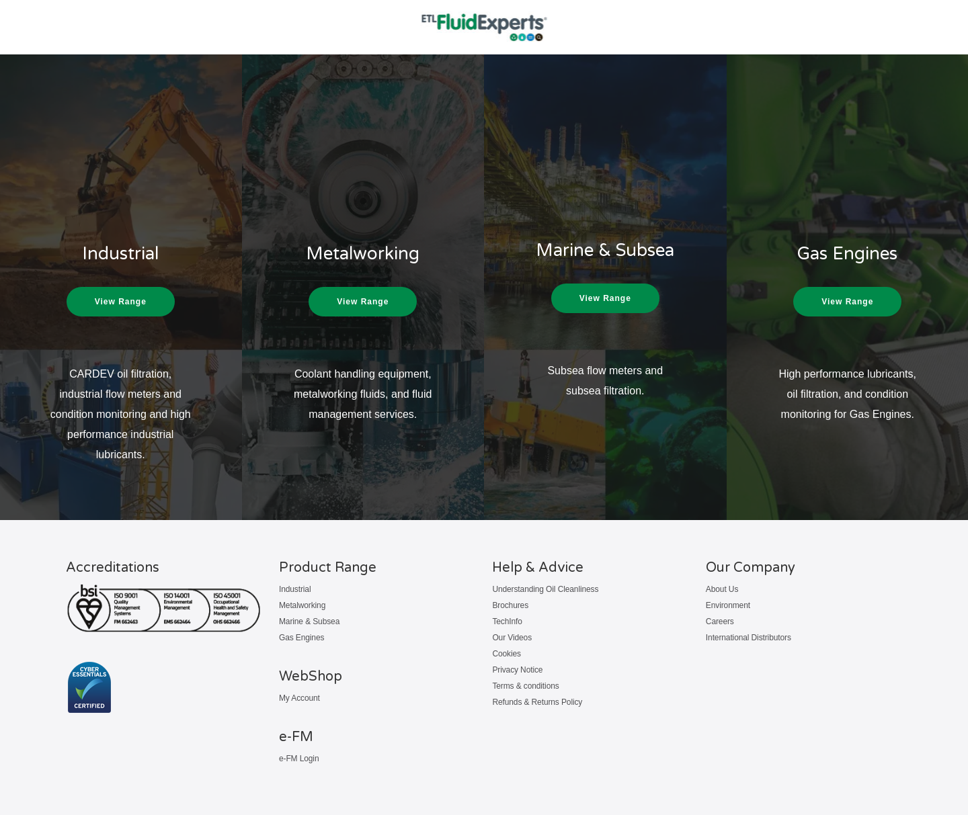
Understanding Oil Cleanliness (545, 589)
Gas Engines (301, 637)
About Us (722, 589)
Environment (728, 605)
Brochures (510, 605)
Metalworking (302, 605)
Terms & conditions (525, 686)
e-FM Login (299, 758)
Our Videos (512, 637)
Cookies (506, 653)
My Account (299, 698)
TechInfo (507, 621)
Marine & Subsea (309, 621)
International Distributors (748, 637)
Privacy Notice (517, 670)
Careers (720, 621)
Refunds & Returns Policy (537, 702)
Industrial (295, 589)
